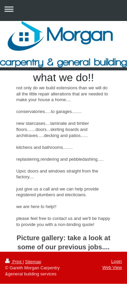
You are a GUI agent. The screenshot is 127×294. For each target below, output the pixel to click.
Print (14, 261)
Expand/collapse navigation (63, 9)
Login (116, 261)
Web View (112, 267)
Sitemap (33, 261)
